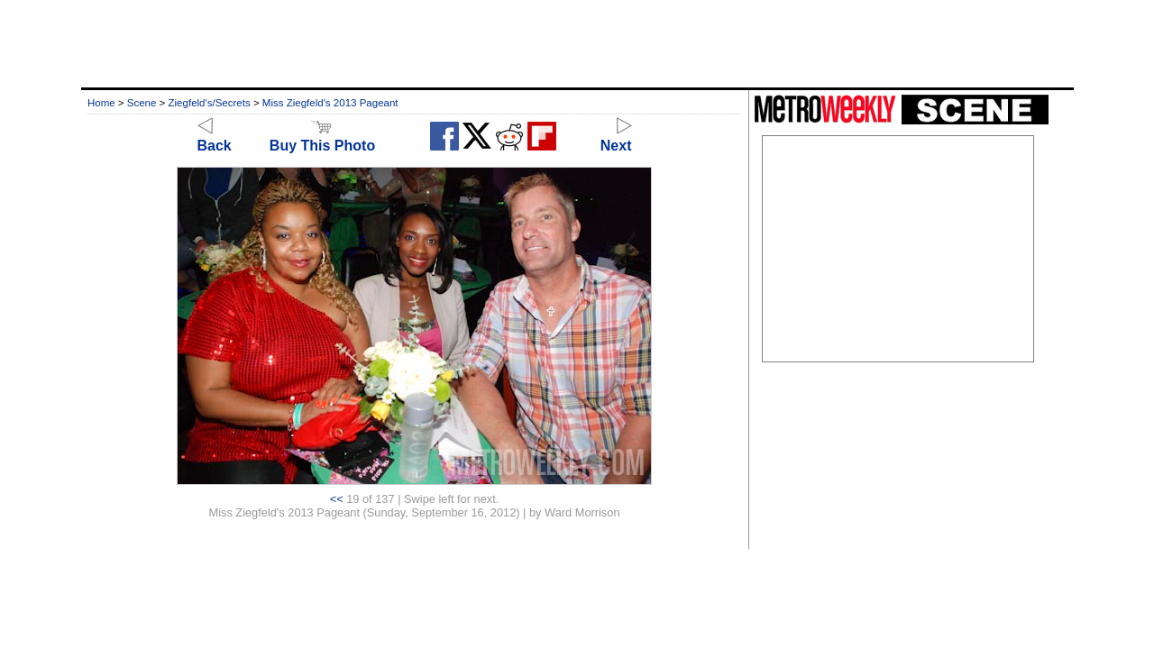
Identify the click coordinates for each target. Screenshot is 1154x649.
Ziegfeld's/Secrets (210, 102)
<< (336, 499)
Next (616, 137)
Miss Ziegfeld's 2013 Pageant (330, 102)
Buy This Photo (322, 137)
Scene (142, 102)
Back (214, 137)
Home (101, 102)
